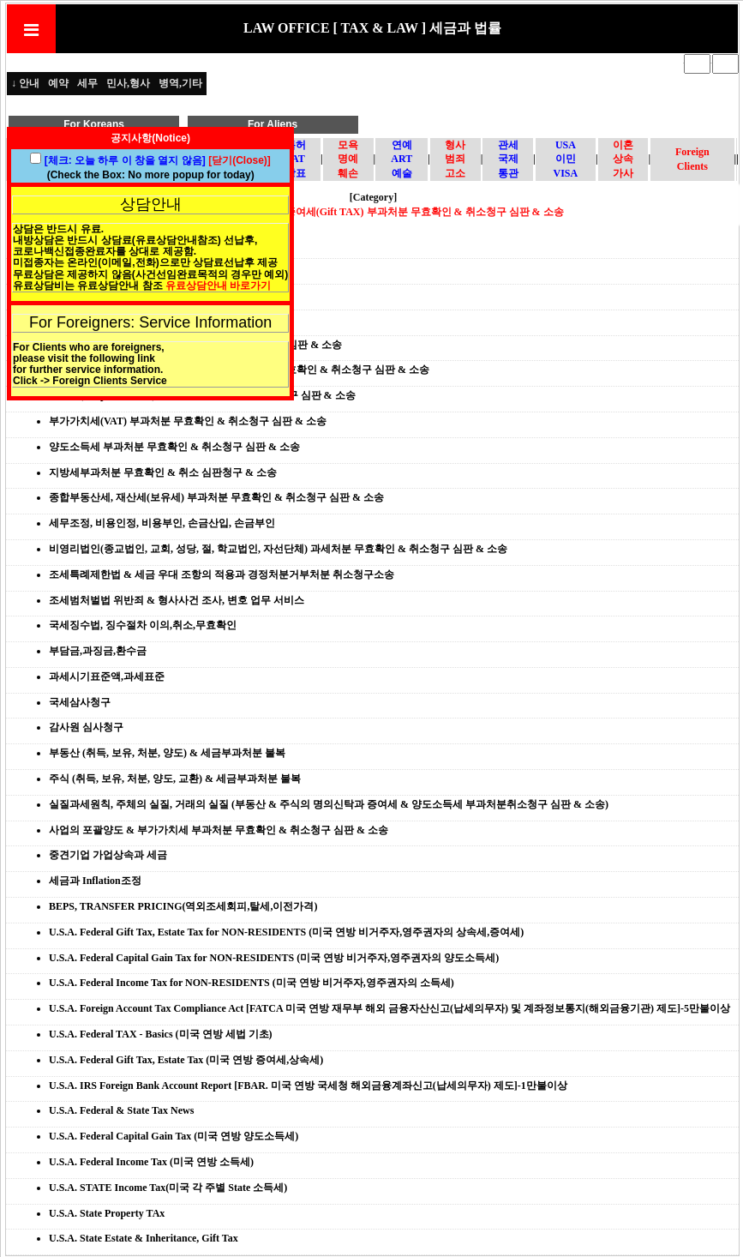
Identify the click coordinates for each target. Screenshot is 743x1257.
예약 (58, 83)
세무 (87, 83)
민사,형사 (128, 83)
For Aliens (272, 124)
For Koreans (93, 124)
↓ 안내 (25, 83)
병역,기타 (180, 83)
